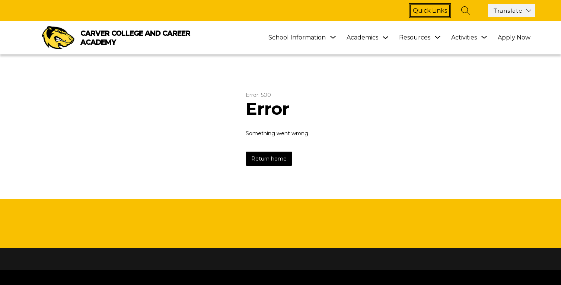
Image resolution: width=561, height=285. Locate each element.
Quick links (430, 10)
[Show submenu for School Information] (297, 37)
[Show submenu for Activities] (464, 37)
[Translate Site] (511, 10)
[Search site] (465, 10)
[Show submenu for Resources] (414, 37)
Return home (269, 158)
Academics (362, 37)
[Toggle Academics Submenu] (385, 38)
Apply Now (514, 37)
